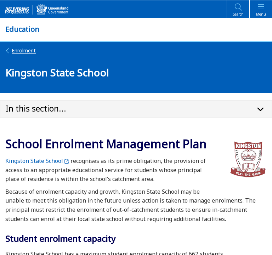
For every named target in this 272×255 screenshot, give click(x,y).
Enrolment (20, 50)
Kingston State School (37, 161)
